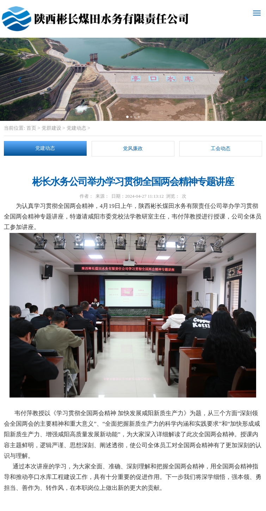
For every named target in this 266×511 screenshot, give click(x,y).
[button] (20, 79)
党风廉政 (133, 148)
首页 (30, 128)
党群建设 (51, 128)
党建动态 (76, 128)
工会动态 (220, 148)
